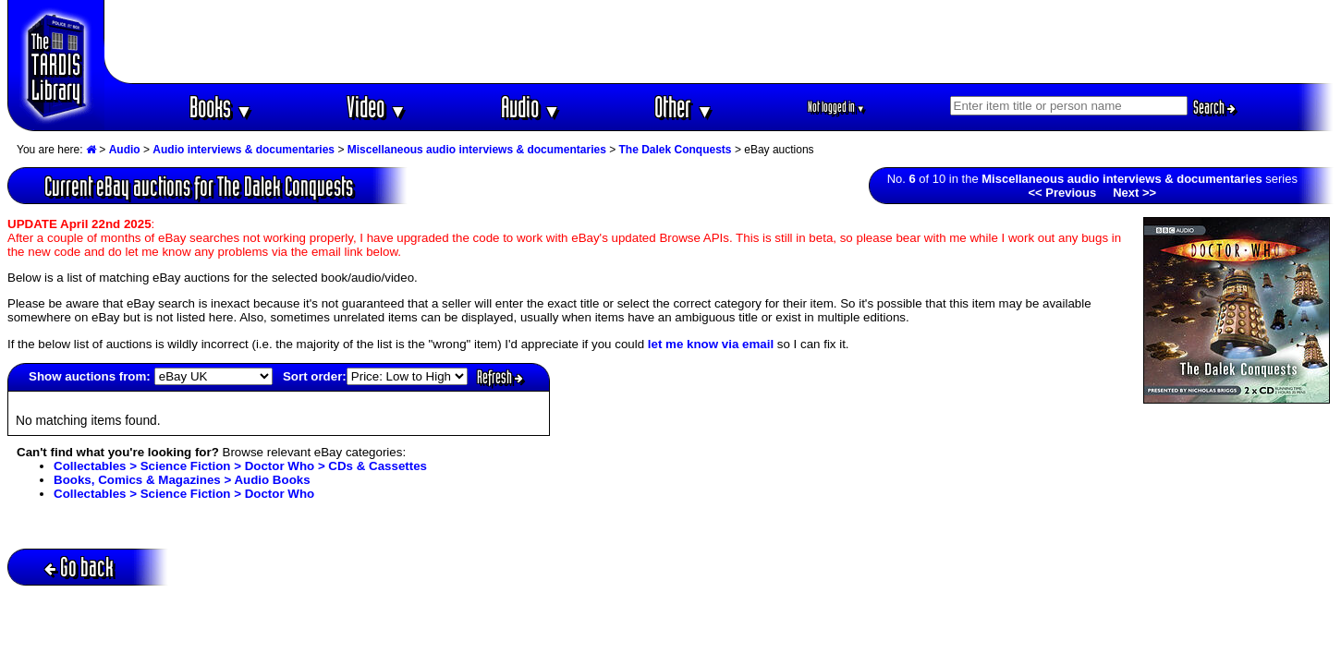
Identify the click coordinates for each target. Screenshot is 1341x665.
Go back (79, 566)
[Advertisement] (719, 41)
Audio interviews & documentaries (243, 149)
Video (377, 107)
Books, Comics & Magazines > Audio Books (182, 480)
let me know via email (711, 344)
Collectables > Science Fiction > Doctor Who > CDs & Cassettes (240, 466)
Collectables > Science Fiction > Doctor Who (184, 494)
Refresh (500, 377)
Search (1214, 107)
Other (683, 107)
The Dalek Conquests (675, 149)
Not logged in (837, 107)
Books (221, 107)
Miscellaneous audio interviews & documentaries (476, 149)
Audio (531, 107)
